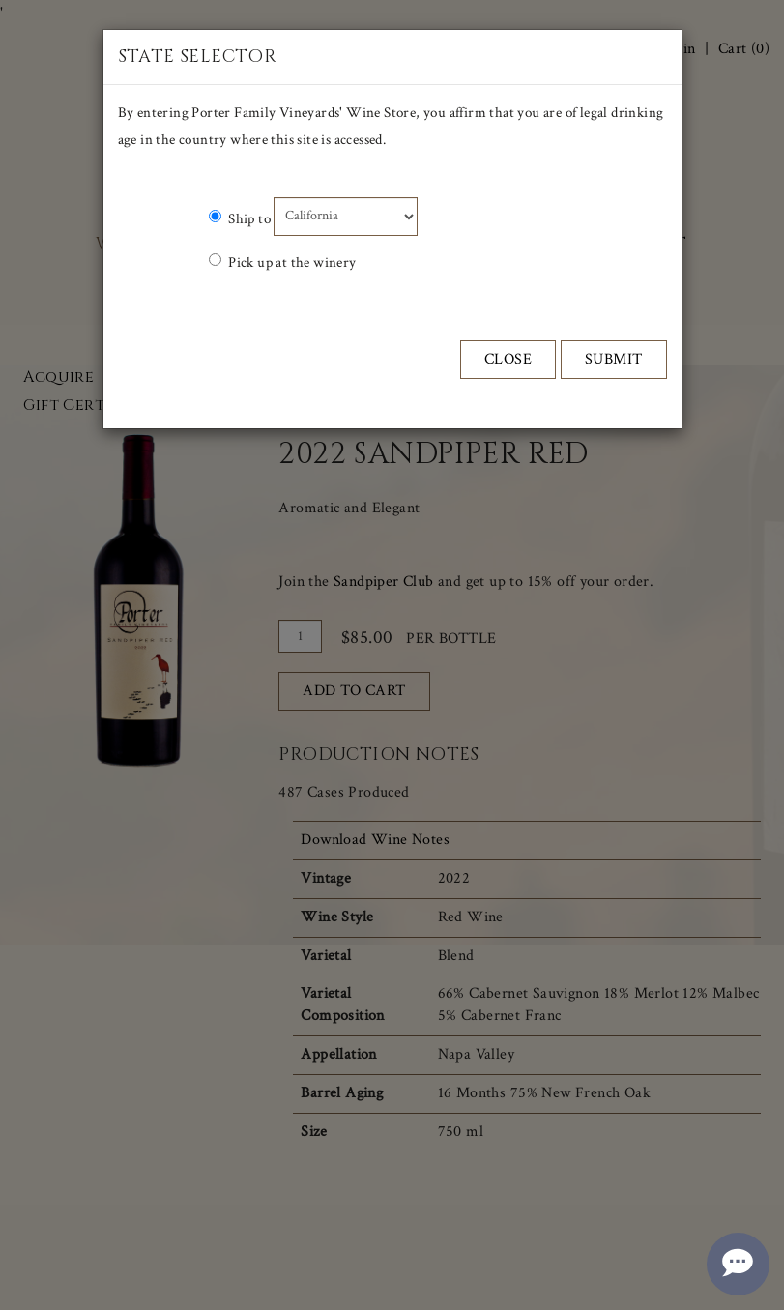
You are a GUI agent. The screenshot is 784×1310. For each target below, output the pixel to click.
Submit (614, 359)
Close (508, 359)
